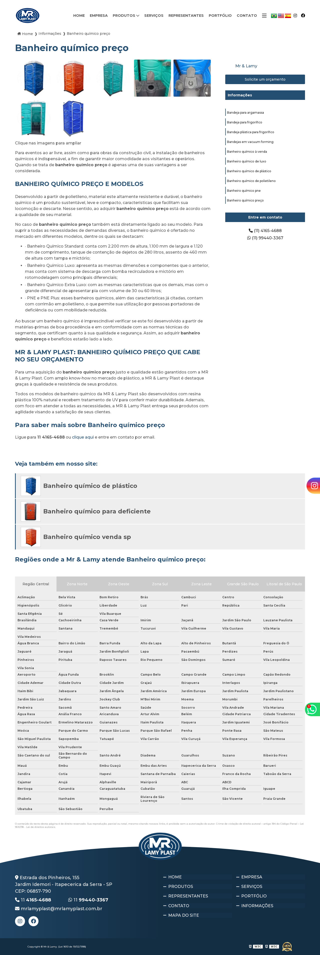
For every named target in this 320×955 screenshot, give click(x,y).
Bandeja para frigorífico (244, 122)
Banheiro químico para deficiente (97, 511)
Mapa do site (183, 911)
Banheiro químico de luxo (246, 161)
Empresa (99, 15)
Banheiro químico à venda (247, 151)
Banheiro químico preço (245, 200)
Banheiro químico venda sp (87, 536)
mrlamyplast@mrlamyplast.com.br (58, 908)
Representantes (186, 15)
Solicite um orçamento (265, 79)
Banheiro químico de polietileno (251, 181)
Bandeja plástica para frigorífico (250, 132)
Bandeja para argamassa (245, 112)
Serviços (154, 15)
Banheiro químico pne (244, 191)
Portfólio (220, 15)
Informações (240, 95)
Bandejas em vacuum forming (250, 142)
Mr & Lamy (246, 66)
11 (33, 900)
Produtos (124, 15)
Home (79, 15)
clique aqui (83, 437)
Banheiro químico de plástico (249, 171)
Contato (247, 15)
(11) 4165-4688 (265, 230)
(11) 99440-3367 (265, 238)
